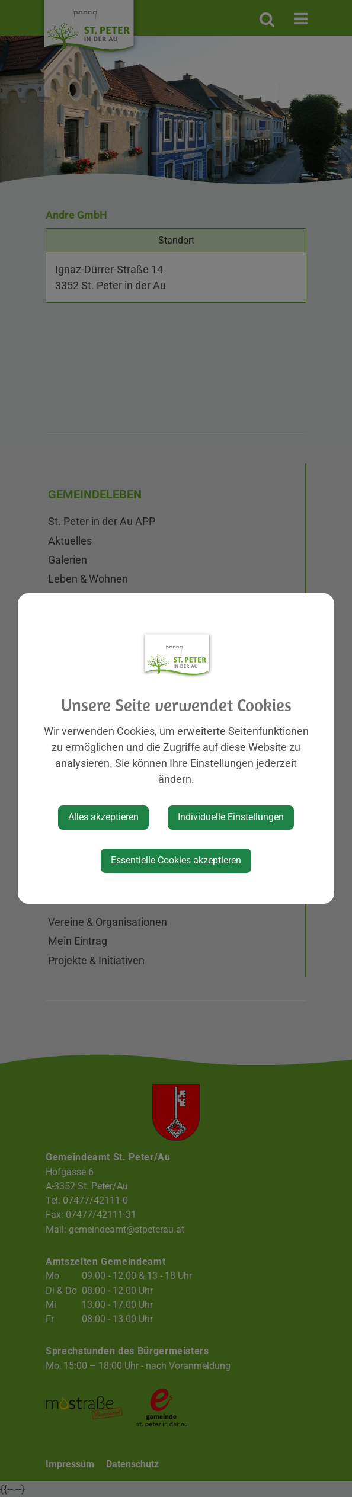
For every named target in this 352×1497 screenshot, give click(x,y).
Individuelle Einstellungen (231, 817)
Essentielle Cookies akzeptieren (176, 860)
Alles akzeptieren (103, 817)
